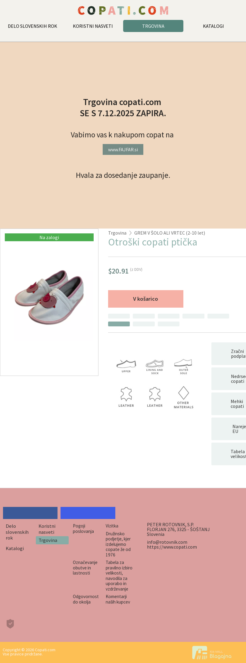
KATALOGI (213, 26)
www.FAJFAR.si (123, 149)
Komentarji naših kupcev (118, 599)
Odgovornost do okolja (86, 599)
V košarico (145, 298)
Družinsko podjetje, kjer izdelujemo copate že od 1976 (118, 544)
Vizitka (112, 526)
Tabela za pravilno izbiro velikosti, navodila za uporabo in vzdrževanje (119, 575)
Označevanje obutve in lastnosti (85, 567)
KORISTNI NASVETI (93, 26)
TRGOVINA (153, 26)
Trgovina (117, 232)
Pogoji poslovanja (83, 528)
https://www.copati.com (172, 547)
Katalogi (15, 548)
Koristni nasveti (47, 529)
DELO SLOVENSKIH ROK (32, 26)
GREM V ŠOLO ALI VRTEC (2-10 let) (169, 232)
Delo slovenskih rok (17, 532)
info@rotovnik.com (167, 542)
